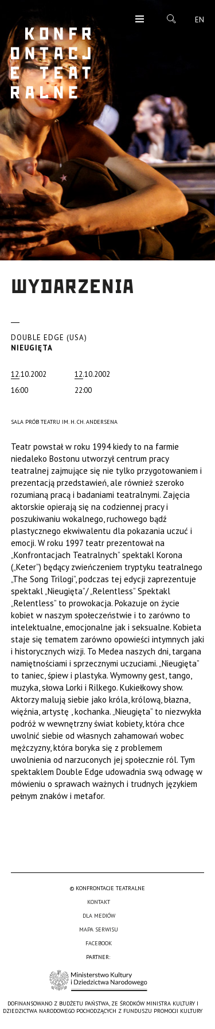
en (199, 20)
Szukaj (171, 19)
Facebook (98, 943)
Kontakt (98, 902)
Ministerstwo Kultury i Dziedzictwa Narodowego (98, 980)
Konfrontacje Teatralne (51, 63)
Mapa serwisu (98, 929)
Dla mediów (99, 915)
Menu (139, 19)
